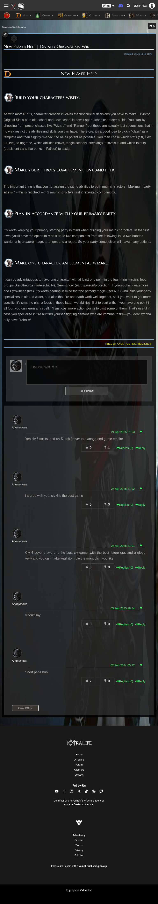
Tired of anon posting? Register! (128, 343)
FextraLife (57, 866)
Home (79, 754)
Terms (79, 845)
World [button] (137, 15)
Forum (79, 764)
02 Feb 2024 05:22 (122, 665)
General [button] (44, 15)
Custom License (83, 804)
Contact (79, 774)
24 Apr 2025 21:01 (123, 545)
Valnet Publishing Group (93, 866)
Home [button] (23, 15)
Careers (79, 840)
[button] (108, 5)
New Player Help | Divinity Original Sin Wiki (47, 46)
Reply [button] (140, 448)
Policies (79, 855)
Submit (86, 391)
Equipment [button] (115, 15)
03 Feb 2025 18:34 (122, 608)
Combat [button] (91, 15)
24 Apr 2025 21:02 (123, 488)
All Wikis (79, 759)
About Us (79, 769)
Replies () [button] (124, 448)
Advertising (79, 835)
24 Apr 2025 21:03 (123, 432)
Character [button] (68, 15)
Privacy (79, 850)
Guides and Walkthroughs (14, 27)
